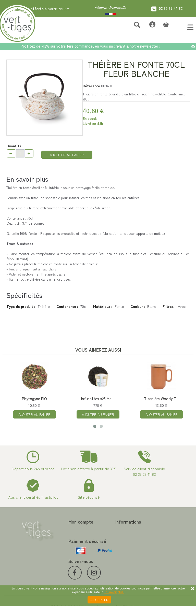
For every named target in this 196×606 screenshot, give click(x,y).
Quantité (13, 145)
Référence (91, 85)
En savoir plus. (114, 592)
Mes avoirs (59, 535)
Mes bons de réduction (69, 558)
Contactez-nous (111, 529)
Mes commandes (64, 529)
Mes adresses (61, 541)
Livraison (105, 570)
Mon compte (63, 521)
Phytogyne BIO (34, 398)
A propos (105, 552)
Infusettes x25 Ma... (98, 398)
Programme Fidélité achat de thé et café (121, 538)
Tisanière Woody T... (161, 398)
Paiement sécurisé (112, 546)
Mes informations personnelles (64, 550)
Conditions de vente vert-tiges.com (118, 561)
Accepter (99, 599)
